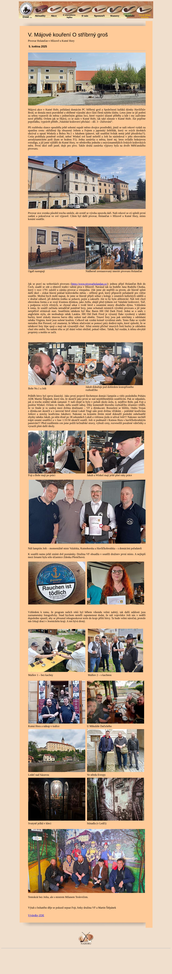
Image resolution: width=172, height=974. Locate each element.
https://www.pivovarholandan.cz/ (89, 283)
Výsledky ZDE (36, 915)
